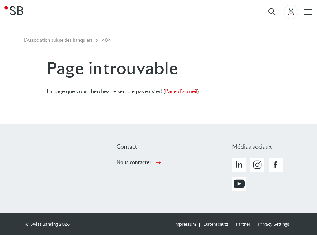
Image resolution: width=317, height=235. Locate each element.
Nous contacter (133, 162)
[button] (239, 165)
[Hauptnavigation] (308, 11)
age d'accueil (182, 91)
